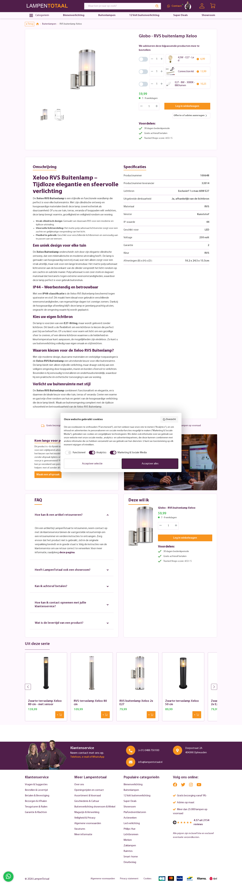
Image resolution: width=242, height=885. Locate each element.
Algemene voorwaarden (87, 823)
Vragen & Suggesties (36, 784)
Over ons (79, 784)
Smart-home (131, 856)
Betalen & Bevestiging (37, 795)
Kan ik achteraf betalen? (72, 586)
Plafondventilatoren (135, 812)
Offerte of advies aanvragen (190, 115)
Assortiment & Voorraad (87, 795)
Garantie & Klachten (36, 812)
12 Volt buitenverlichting (137, 795)
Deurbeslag (130, 862)
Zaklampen (130, 845)
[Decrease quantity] (141, 106)
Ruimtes (128, 851)
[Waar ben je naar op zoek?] (118, 6)
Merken (128, 840)
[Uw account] (201, 6)
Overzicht (169, 419)
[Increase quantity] (156, 106)
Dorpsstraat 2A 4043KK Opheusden (196, 750)
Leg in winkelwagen (187, 106)
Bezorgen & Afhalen (36, 801)
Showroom (130, 806)
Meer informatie (83, 834)
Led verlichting (132, 823)
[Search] (157, 6)
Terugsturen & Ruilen (36, 806)
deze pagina (67, 552)
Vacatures (79, 829)
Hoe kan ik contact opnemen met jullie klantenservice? (72, 604)
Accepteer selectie (92, 463)
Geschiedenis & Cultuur (86, 801)
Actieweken (130, 818)
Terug (29, 24)
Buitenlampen (131, 790)
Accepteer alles (150, 463)
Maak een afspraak (47, 474)
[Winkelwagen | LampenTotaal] (213, 6)
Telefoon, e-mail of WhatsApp (87, 757)
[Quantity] (149, 106)
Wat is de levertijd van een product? (72, 623)
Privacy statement (129, 878)
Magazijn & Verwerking (86, 812)
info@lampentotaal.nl (150, 762)
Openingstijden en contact (89, 790)
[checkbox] (74, 453)
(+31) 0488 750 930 (148, 750)
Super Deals (130, 801)
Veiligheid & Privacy (84, 818)
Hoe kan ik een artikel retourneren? (72, 515)
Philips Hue (129, 829)
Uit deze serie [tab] (37, 644)
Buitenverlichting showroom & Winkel (94, 806)
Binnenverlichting (133, 784)
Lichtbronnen (131, 834)
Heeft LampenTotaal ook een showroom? (72, 570)
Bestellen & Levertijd (36, 790)
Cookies (147, 878)
